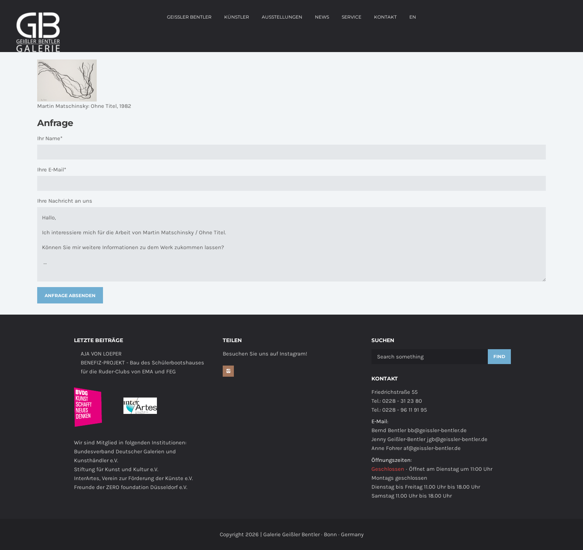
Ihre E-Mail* (51, 169)
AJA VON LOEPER (101, 353)
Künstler (236, 17)
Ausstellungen (282, 17)
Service (351, 17)
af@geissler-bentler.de (432, 448)
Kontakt (385, 17)
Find (499, 356)
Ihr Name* (49, 138)
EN (412, 17)
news (322, 17)
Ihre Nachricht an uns (64, 200)
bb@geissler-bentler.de (437, 430)
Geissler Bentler (189, 17)
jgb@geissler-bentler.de (457, 439)
